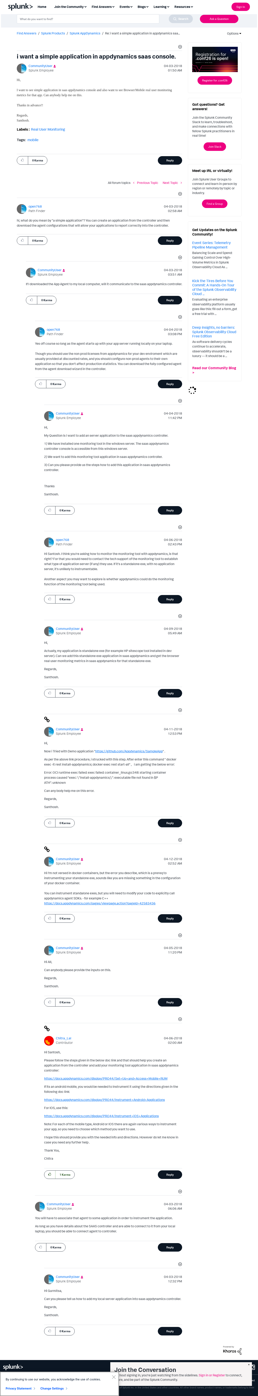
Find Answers (26, 33)
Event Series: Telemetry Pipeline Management (211, 244)
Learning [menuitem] (160, 7)
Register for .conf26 (214, 80)
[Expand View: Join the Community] (85, 6)
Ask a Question (219, 18)
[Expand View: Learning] (168, 6)
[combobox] (105, 18)
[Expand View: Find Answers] (113, 6)
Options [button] (231, 33)
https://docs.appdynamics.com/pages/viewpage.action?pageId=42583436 (100, 903)
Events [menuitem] (125, 7)
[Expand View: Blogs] (147, 6)
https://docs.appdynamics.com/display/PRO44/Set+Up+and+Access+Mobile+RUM (106, 1078)
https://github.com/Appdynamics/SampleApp (129, 751)
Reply (170, 160)
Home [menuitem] (42, 7)
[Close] (114, 1377)
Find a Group (215, 203)
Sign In (240, 7)
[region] (59, 1384)
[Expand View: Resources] (192, 6)
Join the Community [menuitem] (69, 7)
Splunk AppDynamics (85, 33)
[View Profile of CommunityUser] (40, 66)
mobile (33, 140)
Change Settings (52, 1388)
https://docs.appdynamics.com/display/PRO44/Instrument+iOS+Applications (101, 1116)
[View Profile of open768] (35, 206)
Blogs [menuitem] (142, 7)
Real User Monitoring (48, 129)
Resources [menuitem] (182, 7)
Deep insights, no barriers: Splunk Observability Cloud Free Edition (214, 331)
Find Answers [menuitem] (102, 7)
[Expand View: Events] (131, 6)
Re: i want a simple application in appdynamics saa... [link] (142, 33)
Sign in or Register (212, 1375)
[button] (179, 47)
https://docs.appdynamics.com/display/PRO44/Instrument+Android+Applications (104, 1100)
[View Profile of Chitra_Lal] (63, 1038)
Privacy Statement (19, 1388)
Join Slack (214, 146)
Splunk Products (53, 33)
